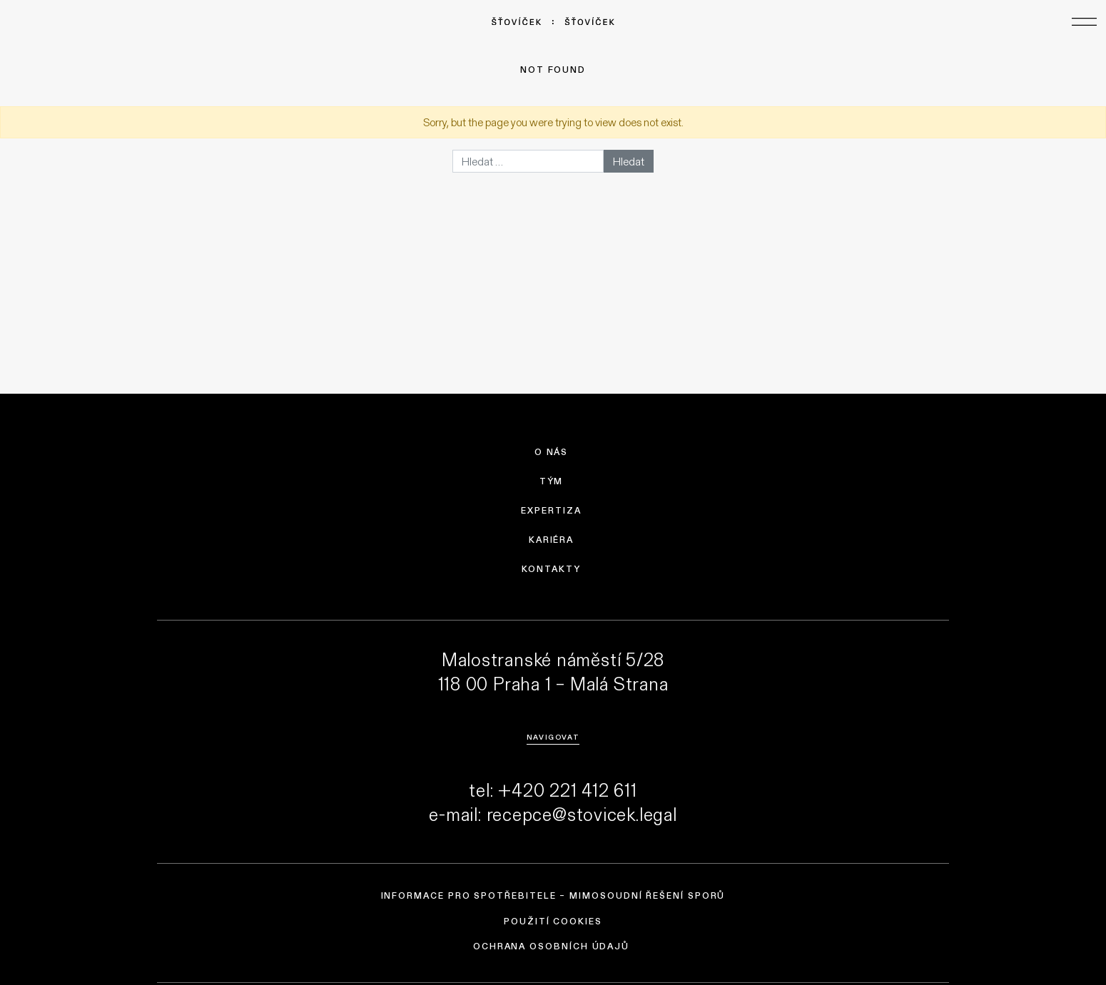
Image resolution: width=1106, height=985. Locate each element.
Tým (551, 481)
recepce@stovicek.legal (582, 814)
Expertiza (551, 511)
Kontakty (551, 569)
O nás (551, 452)
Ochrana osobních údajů (551, 946)
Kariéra (551, 540)
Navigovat (553, 737)
